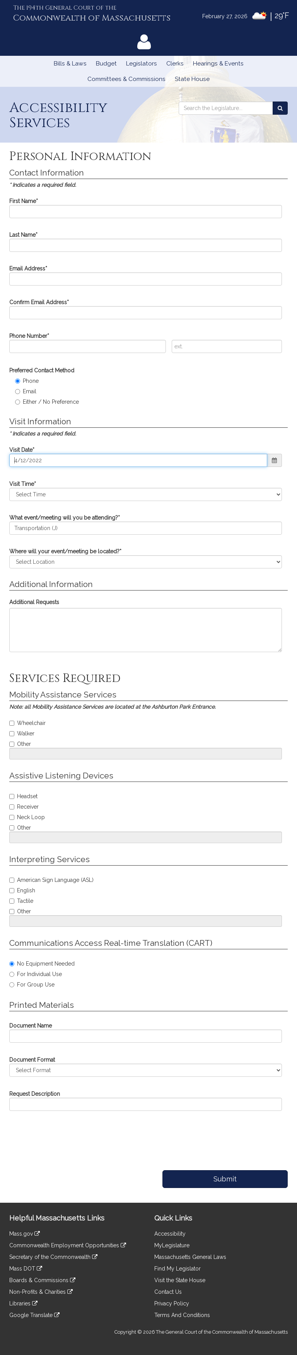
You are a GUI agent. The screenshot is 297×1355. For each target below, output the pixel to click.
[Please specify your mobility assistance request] (145, 753)
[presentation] (62, 1137)
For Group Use (32, 984)
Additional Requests (34, 602)
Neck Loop (27, 817)
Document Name (30, 1026)
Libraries (23, 1303)
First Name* (23, 201)
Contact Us (168, 1292)
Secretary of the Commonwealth (53, 1257)
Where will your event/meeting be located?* (65, 551)
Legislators (141, 63)
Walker (21, 733)
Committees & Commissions (126, 79)
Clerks (175, 63)
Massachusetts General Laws (190, 1257)
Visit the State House (179, 1280)
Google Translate (34, 1315)
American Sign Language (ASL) (51, 880)
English (22, 890)
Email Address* (28, 268)
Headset (23, 796)
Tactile (21, 901)
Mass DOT (25, 1268)
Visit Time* (22, 484)
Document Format (32, 1060)
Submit (225, 1179)
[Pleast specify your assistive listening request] (145, 837)
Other (20, 744)
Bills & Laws (70, 63)
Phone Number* (29, 336)
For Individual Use (35, 974)
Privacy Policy (171, 1303)
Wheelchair (27, 723)
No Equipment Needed (42, 964)
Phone (27, 381)
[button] (274, 460)
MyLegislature (171, 1245)
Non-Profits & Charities (41, 1292)
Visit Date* (21, 450)
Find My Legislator (177, 1268)
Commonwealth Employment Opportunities (67, 1245)
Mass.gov (24, 1234)
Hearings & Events (218, 63)
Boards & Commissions (42, 1280)
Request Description (34, 1094)
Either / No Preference (47, 402)
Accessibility (170, 1234)
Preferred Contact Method (41, 370)
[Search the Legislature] (280, 108)
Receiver (24, 807)
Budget (106, 63)
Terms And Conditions (182, 1315)
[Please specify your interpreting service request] (145, 921)
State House (192, 79)
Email (25, 391)
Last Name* (23, 235)
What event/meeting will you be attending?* (64, 518)
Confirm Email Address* (39, 302)
